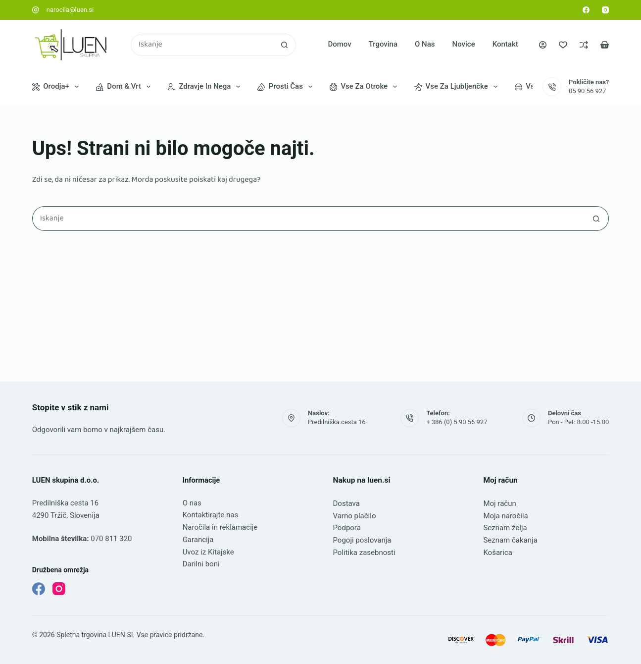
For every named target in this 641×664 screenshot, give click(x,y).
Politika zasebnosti (364, 552)
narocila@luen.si (70, 9)
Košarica (497, 552)
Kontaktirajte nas (211, 514)
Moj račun (499, 503)
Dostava (346, 503)
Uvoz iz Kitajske (208, 552)
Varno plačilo (354, 515)
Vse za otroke (365, 87)
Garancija (198, 539)
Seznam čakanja (510, 540)
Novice (463, 44)
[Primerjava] (584, 45)
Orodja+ (57, 87)
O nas (425, 44)
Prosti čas (286, 87)
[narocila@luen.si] (35, 9)
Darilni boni (201, 563)
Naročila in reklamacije (220, 527)
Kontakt (505, 44)
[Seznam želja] (563, 45)
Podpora (347, 527)
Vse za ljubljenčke (457, 87)
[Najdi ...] (202, 45)
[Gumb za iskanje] (285, 45)
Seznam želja (505, 527)
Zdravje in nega (206, 87)
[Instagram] (605, 9)
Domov (339, 44)
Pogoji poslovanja (362, 540)
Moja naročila (505, 515)
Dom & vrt (125, 87)
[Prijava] (542, 45)
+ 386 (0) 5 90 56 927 (456, 422)
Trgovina (383, 44)
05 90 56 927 (587, 91)
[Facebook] (586, 9)
